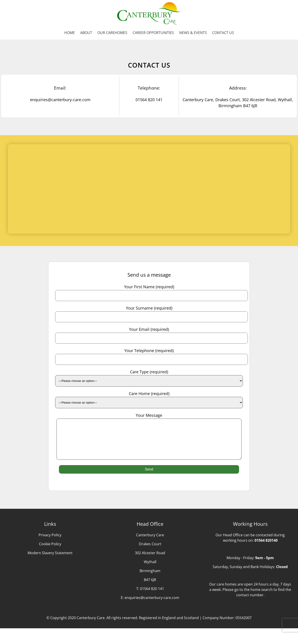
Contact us (223, 32)
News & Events (193, 32)
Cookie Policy (50, 550)
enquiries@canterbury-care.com (152, 604)
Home (69, 32)
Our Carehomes (112, 32)
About (86, 32)
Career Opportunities (153, 32)
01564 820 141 (152, 595)
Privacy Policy (50, 541)
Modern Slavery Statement (50, 559)
